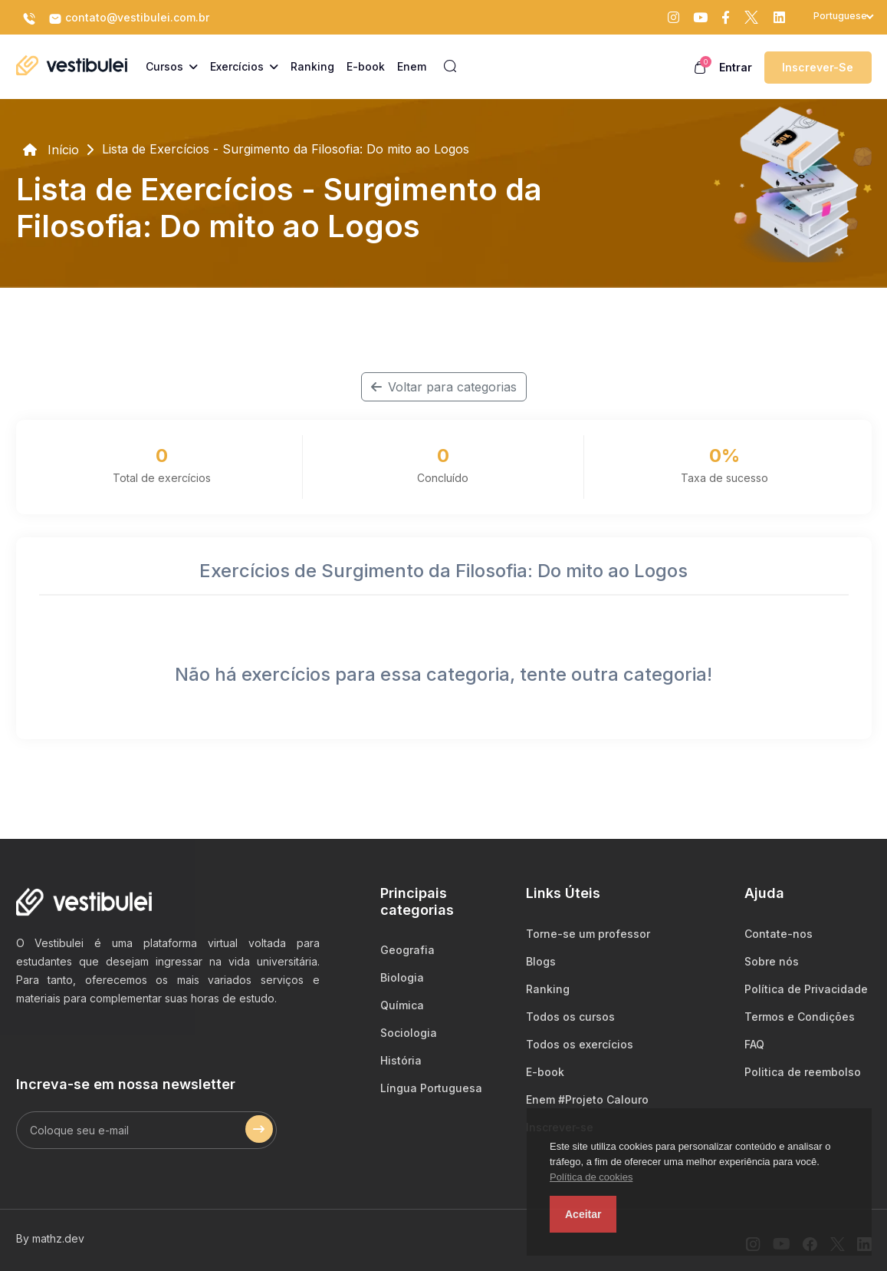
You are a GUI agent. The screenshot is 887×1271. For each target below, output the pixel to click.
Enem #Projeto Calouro (587, 1099)
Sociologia (408, 1032)
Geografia (407, 949)
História (401, 1060)
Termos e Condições (799, 1016)
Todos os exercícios (579, 1044)
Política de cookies (591, 1177)
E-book (545, 1071)
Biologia (402, 977)
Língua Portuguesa (431, 1087)
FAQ (754, 1044)
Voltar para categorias (444, 387)
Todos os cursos (570, 1016)
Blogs (541, 961)
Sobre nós (771, 961)
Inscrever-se (817, 67)
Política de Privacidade (806, 988)
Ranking (548, 988)
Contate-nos (778, 933)
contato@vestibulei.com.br (128, 18)
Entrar (735, 67)
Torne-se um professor (588, 933)
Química (402, 1005)
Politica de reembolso (802, 1071)
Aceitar (583, 1214)
